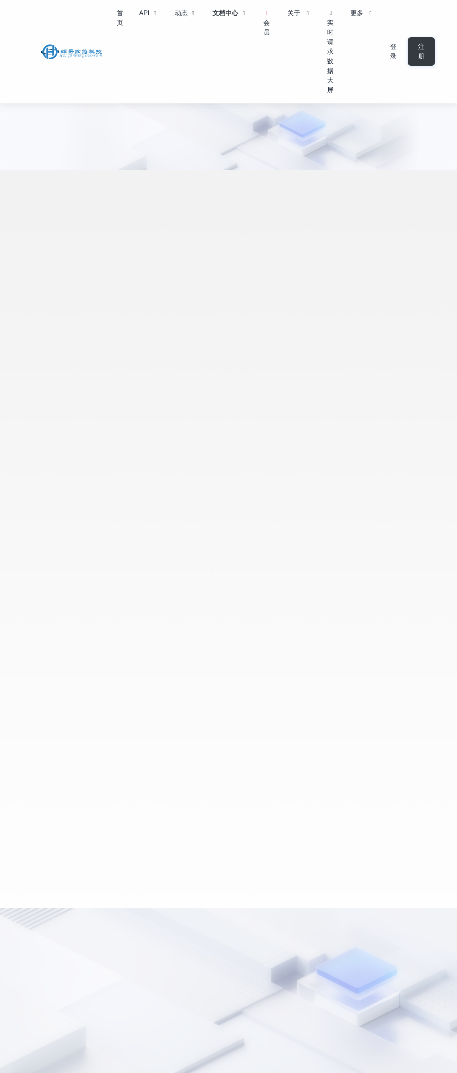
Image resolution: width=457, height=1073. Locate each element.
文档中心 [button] (229, 13)
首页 (120, 18)
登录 (393, 51)
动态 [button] (186, 13)
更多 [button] (362, 13)
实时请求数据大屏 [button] (330, 53)
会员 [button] (267, 23)
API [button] (149, 13)
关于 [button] (299, 13)
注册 (421, 51)
